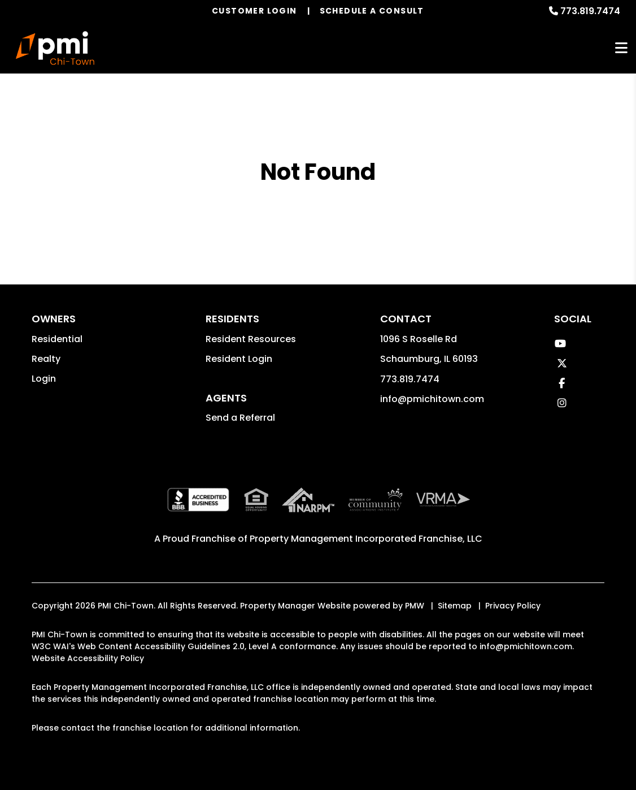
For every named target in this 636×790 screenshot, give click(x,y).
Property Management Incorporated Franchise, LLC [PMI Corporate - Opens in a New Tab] (366, 538)
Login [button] (44, 378)
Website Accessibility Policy (88, 658)
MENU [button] (621, 48)
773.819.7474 (590, 11)
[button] (560, 343)
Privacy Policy (513, 605)
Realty (46, 358)
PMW (414, 605)
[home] (55, 48)
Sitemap (455, 605)
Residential (57, 339)
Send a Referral (240, 417)
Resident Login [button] (239, 358)
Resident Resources (251, 339)
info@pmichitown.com (432, 398)
